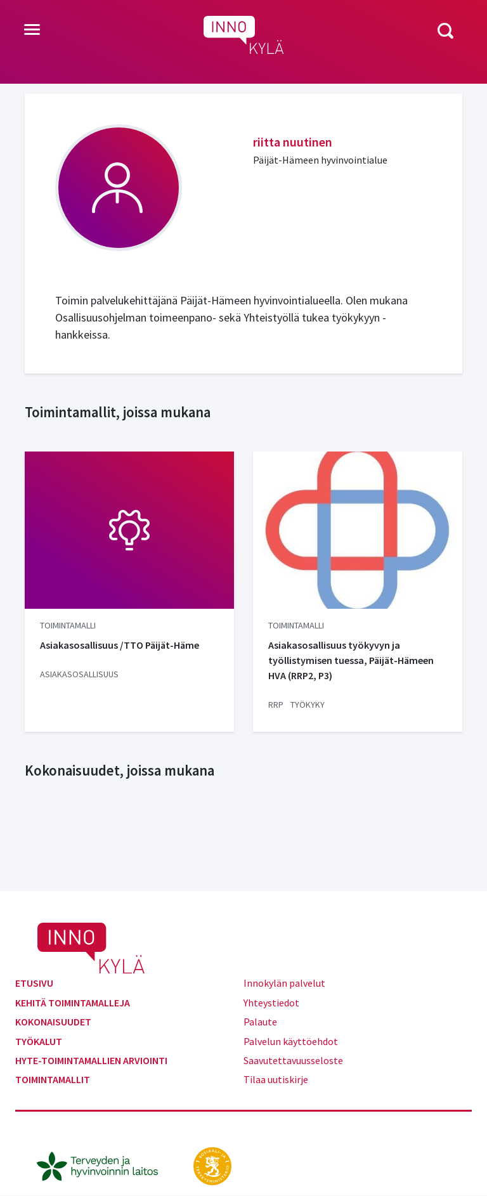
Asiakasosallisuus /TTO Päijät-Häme (119, 645)
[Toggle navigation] (32, 30)
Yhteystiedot (271, 1002)
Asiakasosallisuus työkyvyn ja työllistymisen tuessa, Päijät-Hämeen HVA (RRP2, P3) (351, 660)
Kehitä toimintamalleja (72, 1002)
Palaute (260, 1021)
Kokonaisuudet (53, 1021)
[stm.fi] (212, 1164)
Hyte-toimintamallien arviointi (91, 1060)
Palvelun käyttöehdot (291, 1041)
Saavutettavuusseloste (293, 1060)
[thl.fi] (104, 1164)
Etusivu (34, 983)
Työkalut (38, 1041)
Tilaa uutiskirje (276, 1079)
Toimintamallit (52, 1079)
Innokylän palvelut (284, 983)
